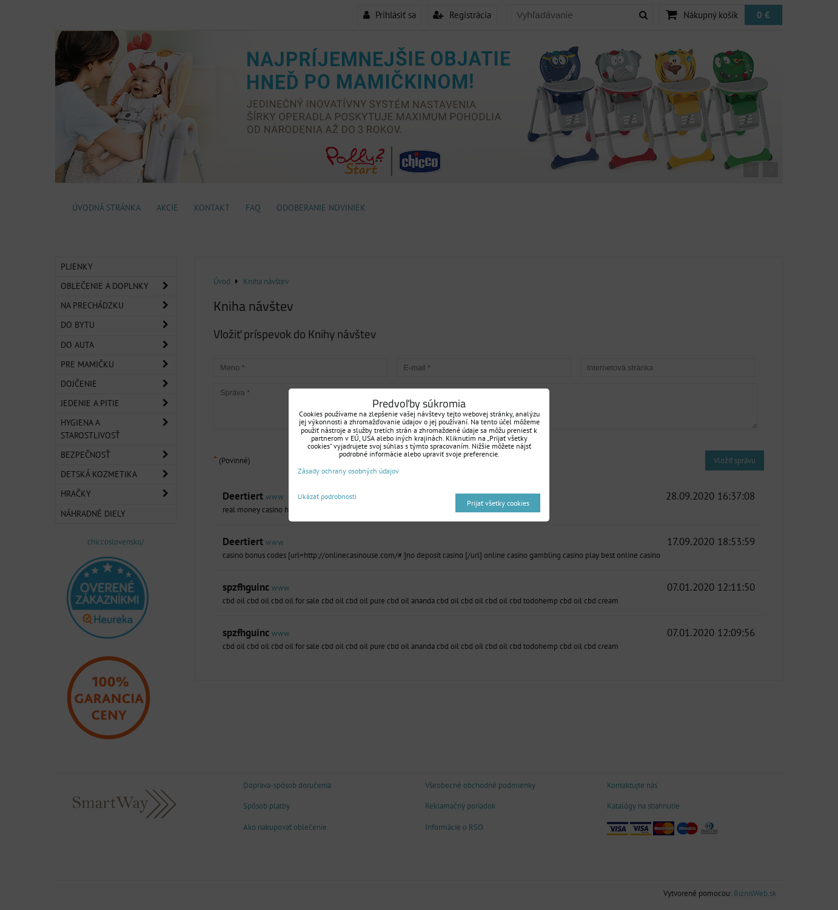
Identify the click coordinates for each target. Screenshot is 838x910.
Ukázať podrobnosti (327, 496)
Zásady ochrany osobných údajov (348, 470)
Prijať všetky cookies (498, 503)
